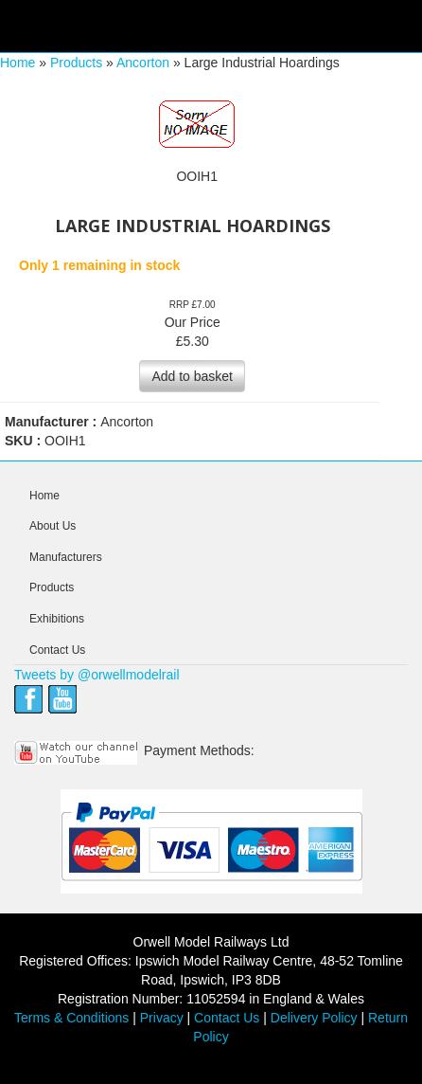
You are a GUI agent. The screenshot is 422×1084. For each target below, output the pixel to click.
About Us (52, 526)
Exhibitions (56, 618)
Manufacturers (65, 557)
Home (17, 62)
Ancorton (142, 62)
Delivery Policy (314, 1017)
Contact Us (57, 650)
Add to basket (192, 376)
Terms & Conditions (71, 1017)
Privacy (162, 1017)
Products (76, 62)
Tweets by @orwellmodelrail (97, 674)
